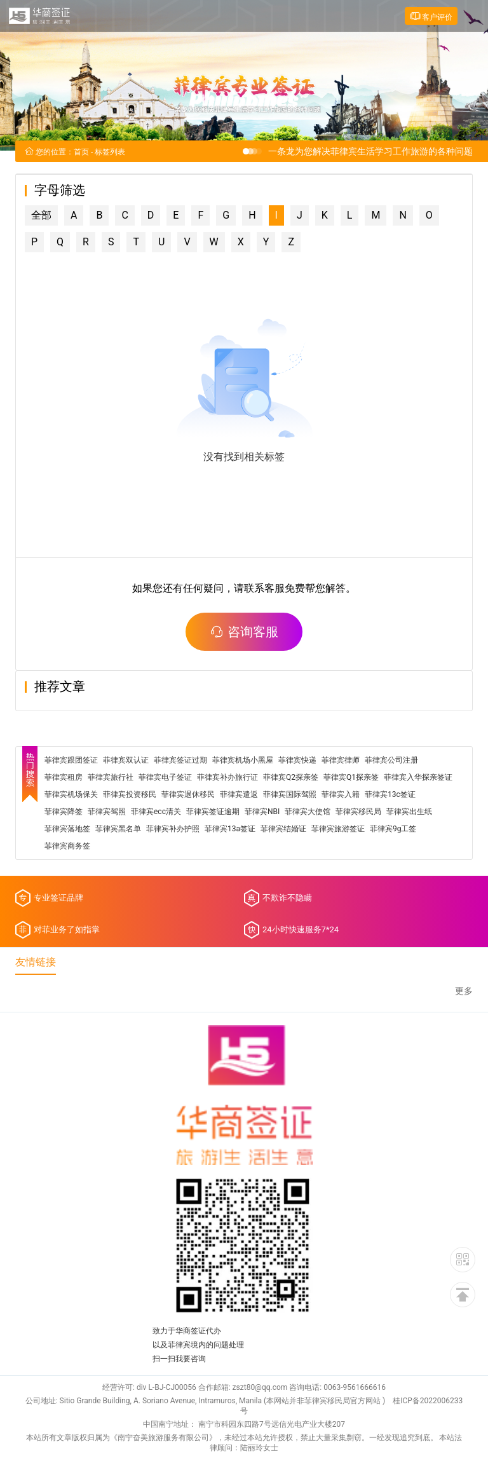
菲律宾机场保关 (71, 796)
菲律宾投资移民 (129, 796)
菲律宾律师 (341, 761)
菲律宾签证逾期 (213, 813)
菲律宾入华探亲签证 (418, 778)
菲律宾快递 (297, 761)
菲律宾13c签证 (390, 796)
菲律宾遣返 (239, 796)
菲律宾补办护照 (173, 830)
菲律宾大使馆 (307, 813)
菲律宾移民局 (358, 813)
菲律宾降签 (63, 813)
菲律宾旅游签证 (338, 830)
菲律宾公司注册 (391, 761)
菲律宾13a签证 (230, 830)
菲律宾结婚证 (283, 830)
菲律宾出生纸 (409, 813)
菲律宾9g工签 (393, 830)
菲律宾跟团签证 (71, 761)
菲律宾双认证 (126, 761)
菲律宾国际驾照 (289, 796)
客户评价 (431, 16)
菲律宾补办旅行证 (227, 778)
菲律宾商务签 (67, 847)
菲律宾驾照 (107, 813)
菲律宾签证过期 (180, 761)
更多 (464, 992)
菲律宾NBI (262, 813)
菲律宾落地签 (67, 830)
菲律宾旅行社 (110, 778)
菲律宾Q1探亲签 (351, 778)
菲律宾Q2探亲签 (290, 778)
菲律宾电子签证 (165, 778)
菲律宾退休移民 (188, 796)
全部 (41, 216)
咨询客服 (244, 633)
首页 (81, 153)
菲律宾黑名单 (118, 830)
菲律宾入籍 (341, 796)
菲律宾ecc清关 (156, 813)
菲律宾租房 (63, 778)
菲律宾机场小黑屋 (242, 761)
